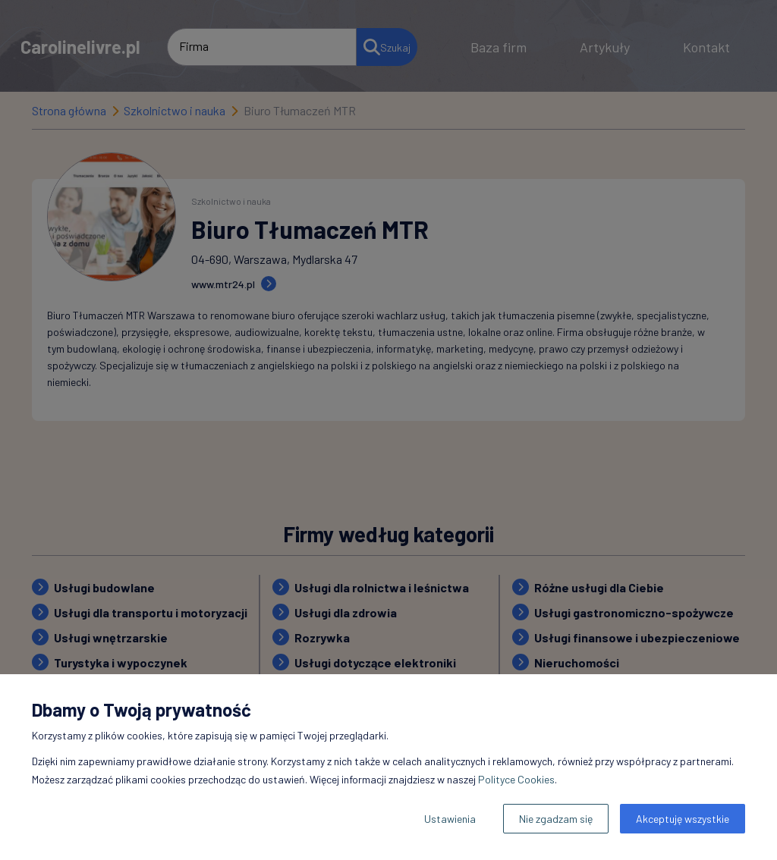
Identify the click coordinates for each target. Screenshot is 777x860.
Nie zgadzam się (556, 818)
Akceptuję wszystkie (682, 818)
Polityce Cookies (516, 779)
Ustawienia (450, 818)
